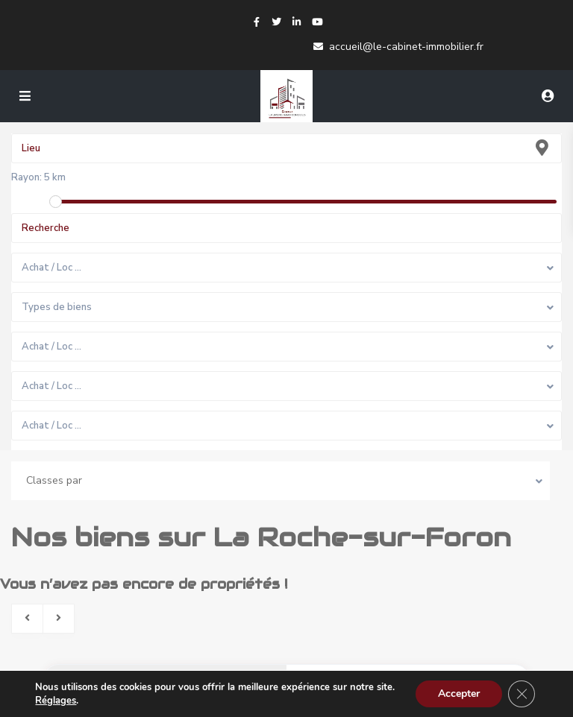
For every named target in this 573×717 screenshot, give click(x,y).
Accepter (459, 693)
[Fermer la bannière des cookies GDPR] (521, 693)
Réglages (55, 700)
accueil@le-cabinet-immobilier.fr (406, 47)
